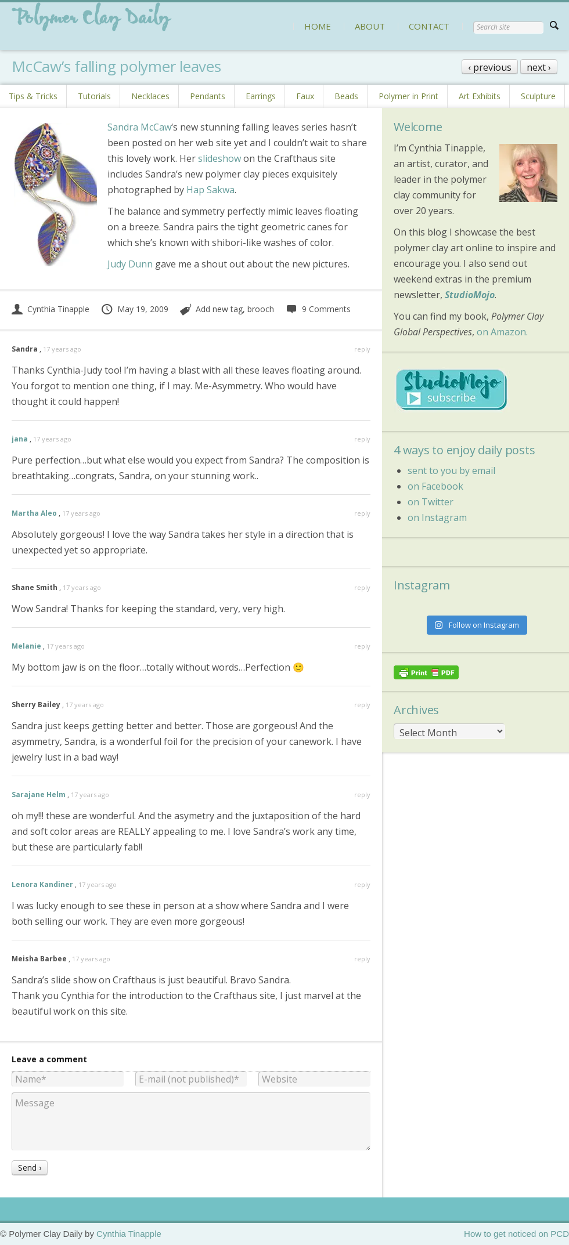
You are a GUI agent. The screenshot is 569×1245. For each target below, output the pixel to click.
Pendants (207, 96)
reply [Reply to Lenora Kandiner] (362, 884)
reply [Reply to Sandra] (362, 349)
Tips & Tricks (33, 96)
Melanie (26, 646)
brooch (260, 308)
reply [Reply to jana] (362, 439)
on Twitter (430, 501)
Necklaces (150, 96)
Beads (346, 96)
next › (539, 67)
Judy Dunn (130, 264)
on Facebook (435, 486)
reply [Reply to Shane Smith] (362, 587)
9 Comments (318, 308)
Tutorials (94, 96)
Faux (305, 96)
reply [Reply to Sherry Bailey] (362, 704)
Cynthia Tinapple (50, 308)
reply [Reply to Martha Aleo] (362, 513)
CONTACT (429, 26)
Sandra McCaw (139, 127)
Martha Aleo (34, 513)
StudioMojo (470, 294)
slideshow (219, 158)
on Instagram (437, 517)
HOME (317, 26)
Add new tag (219, 308)
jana (20, 439)
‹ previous (490, 67)
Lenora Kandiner (42, 884)
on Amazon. (502, 331)
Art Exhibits (479, 96)
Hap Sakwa (210, 189)
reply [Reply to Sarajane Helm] (362, 794)
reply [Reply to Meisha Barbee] (362, 958)
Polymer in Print (408, 96)
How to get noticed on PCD (516, 1234)
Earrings (261, 96)
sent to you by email (451, 470)
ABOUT (370, 26)
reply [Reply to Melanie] (362, 646)
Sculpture (538, 96)
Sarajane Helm (39, 794)
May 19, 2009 (134, 308)
